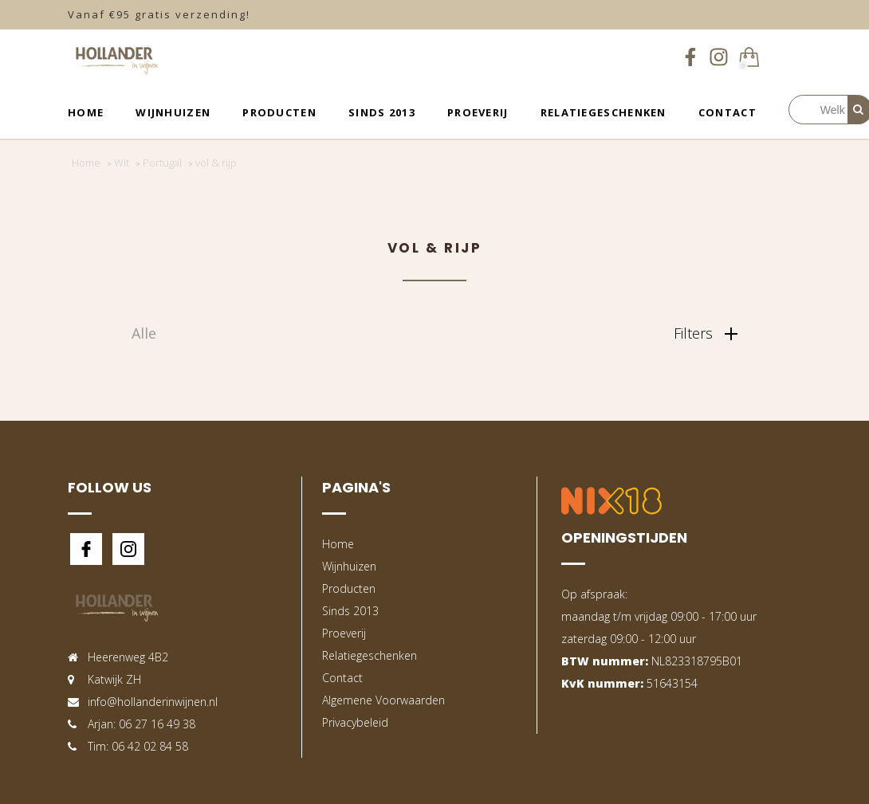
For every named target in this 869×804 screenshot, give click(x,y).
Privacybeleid (355, 722)
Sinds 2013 (381, 112)
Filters (705, 333)
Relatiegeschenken (603, 112)
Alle (144, 333)
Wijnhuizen (173, 112)
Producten (279, 112)
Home (86, 112)
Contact (727, 112)
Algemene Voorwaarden (383, 700)
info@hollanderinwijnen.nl (153, 701)
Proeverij (478, 112)
